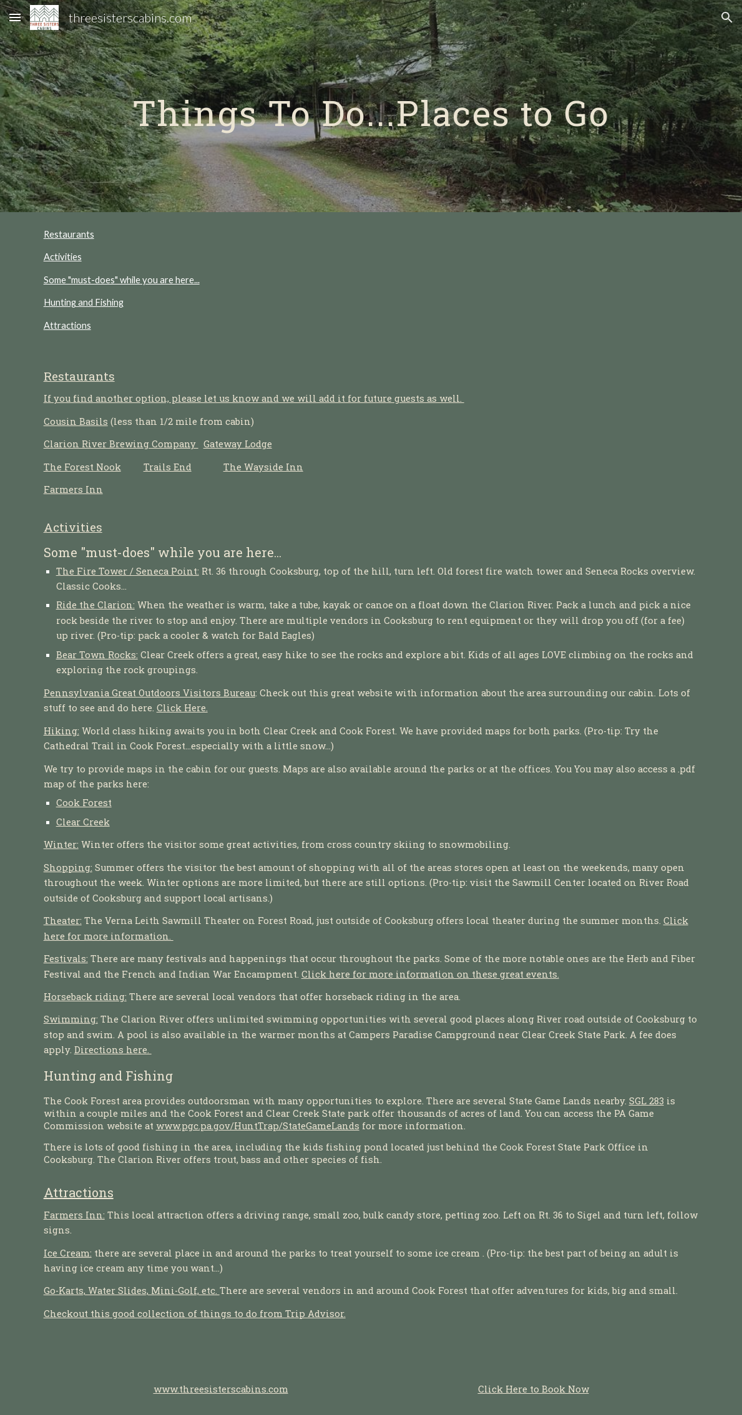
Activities (63, 256)
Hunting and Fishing (84, 302)
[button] (15, 17)
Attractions (67, 325)
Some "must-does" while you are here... (122, 280)
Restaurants (69, 234)
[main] (371, 105)
